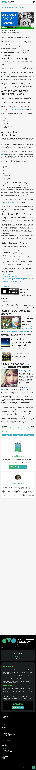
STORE (4, 748)
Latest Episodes (6, 716)
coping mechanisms (17, 109)
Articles (4, 744)
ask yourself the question (15, 202)
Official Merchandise (7, 751)
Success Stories (6, 727)
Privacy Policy (13, 767)
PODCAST (5, 715)
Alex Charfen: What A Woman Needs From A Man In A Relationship (17, 691)
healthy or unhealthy (11, 47)
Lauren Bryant (23, 370)
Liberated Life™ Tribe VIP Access (10, 735)
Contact (4, 759)
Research (4, 745)
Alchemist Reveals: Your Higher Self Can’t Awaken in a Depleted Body (17, 689)
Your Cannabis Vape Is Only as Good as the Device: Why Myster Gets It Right (18, 670)
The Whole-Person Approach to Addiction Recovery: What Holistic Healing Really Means (17, 673)
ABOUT (4, 754)
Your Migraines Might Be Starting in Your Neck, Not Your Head (16, 675)
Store (3, 743)
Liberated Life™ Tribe (7, 733)
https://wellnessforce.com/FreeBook (22, 360)
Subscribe (4, 720)
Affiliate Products (6, 750)
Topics (3, 717)
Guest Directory (6, 718)
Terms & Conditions (21, 767)
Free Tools (4, 741)
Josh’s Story (5, 756)
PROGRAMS (5, 731)
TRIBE (4, 723)
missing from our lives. (11, 74)
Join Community (6, 724)
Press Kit (4, 758)
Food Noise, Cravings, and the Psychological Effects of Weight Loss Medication (17, 678)
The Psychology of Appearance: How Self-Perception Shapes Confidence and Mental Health (16, 682)
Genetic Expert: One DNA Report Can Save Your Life (14, 694)
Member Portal (5, 726)
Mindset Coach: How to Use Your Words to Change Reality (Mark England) (17, 699)
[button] (34, 2)
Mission (4, 757)
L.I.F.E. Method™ (6, 737)
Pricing (3, 728)
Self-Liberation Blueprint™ (8, 734)
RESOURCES (6, 740)
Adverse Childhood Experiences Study (13, 281)
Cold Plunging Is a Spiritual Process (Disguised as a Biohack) (16, 696)
